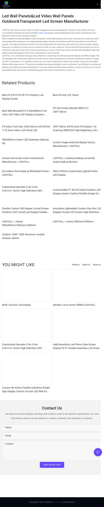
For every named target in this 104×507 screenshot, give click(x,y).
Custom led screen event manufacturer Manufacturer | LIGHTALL (23, 160)
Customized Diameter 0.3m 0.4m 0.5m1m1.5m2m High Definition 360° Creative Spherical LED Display (22, 189)
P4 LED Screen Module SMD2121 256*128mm (71, 110)
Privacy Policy (69, 502)
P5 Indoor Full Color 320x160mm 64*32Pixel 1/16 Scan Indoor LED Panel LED (26, 128)
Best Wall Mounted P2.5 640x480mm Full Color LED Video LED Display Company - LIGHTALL (24, 112)
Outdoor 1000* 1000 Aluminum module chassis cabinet (23, 236)
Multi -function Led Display (16, 304)
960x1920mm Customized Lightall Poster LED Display (75, 173)
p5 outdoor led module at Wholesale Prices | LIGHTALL (26, 173)
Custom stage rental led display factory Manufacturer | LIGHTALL (74, 144)
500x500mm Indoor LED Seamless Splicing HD (25, 141)
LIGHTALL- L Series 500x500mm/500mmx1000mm (19, 223)
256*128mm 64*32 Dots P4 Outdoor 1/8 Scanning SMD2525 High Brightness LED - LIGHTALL (75, 128)
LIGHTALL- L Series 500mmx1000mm (73, 221)
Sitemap (58, 502)
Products (75, 265)
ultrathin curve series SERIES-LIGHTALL (74, 304)
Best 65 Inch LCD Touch (66, 95)
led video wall (41, 33)
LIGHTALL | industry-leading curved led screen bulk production (74, 160)
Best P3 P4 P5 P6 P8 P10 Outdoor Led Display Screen (22, 97)
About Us (97, 265)
